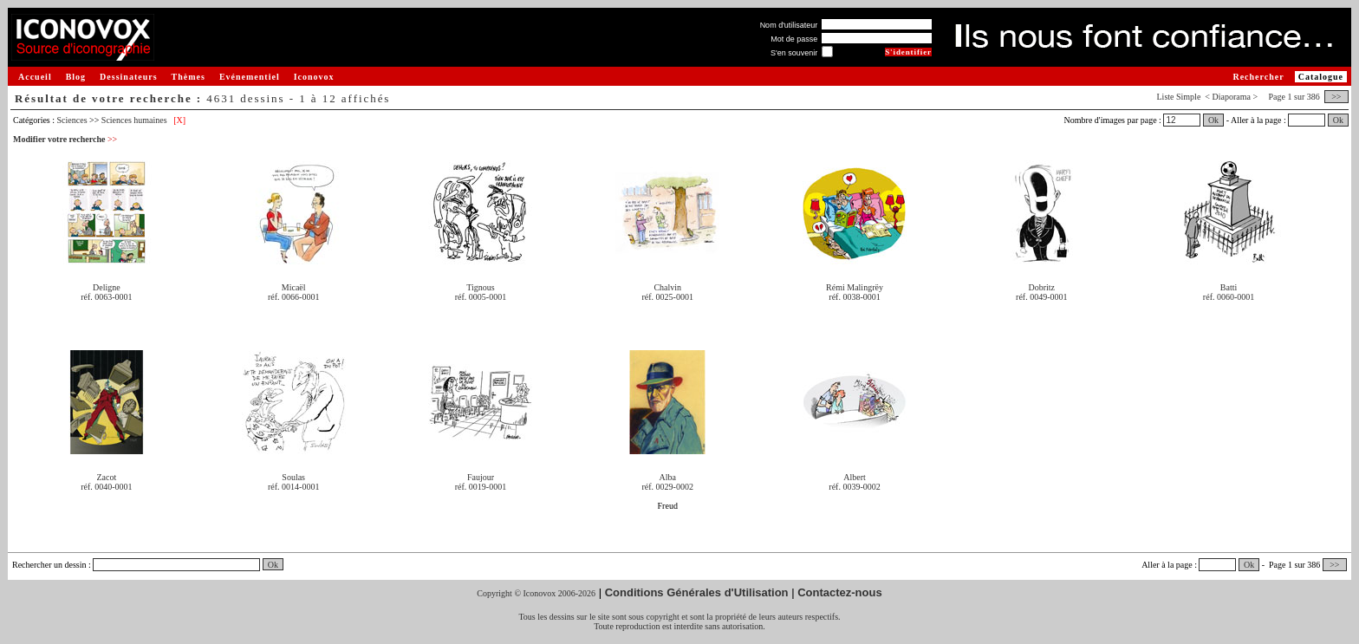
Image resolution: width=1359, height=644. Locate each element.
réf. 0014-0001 (293, 486)
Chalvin (667, 287)
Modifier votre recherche (65, 139)
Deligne (106, 287)
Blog (76, 76)
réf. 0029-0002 (667, 486)
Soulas (293, 477)
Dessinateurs (128, 76)
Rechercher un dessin (49, 564)
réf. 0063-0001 (106, 297)
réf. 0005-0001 (480, 297)
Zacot (107, 477)
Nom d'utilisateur (789, 25)
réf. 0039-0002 (854, 486)
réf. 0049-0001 (1041, 297)
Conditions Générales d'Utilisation (697, 592)
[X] (179, 120)
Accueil (35, 76)
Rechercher (1258, 76)
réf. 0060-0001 (1228, 297)
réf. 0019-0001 (480, 486)
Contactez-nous (839, 592)
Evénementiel (249, 76)
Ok (1213, 120)
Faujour (480, 477)
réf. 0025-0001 (667, 297)
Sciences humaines (134, 120)
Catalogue (1320, 76)
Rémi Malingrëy (854, 287)
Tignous (480, 287)
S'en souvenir (794, 53)
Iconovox (314, 76)
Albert (854, 477)
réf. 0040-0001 (106, 486)
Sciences (72, 120)
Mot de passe (794, 39)
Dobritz (1042, 287)
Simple (1188, 96)
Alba (668, 477)
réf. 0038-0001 (854, 297)
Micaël (294, 287)
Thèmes (188, 76)
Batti (1228, 287)
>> (1336, 96)
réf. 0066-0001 (293, 297)
